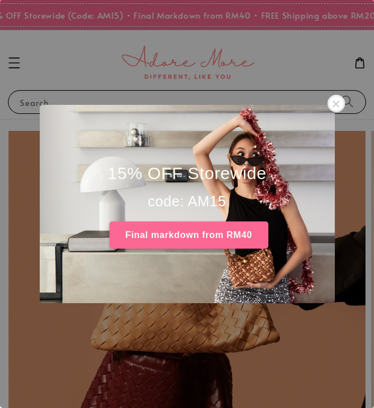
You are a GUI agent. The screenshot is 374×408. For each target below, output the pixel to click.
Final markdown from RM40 (188, 235)
